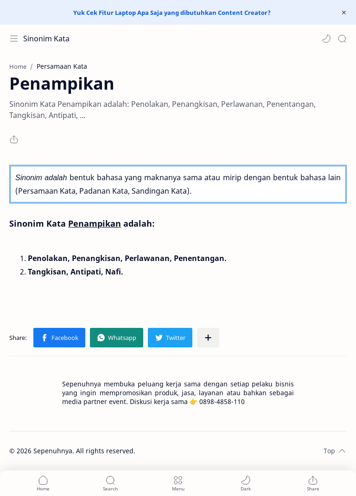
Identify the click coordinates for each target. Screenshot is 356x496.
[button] (326, 39)
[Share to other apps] (208, 337)
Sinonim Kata (46, 38)
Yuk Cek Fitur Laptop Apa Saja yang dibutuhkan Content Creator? (172, 12)
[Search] (342, 39)
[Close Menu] (344, 12)
